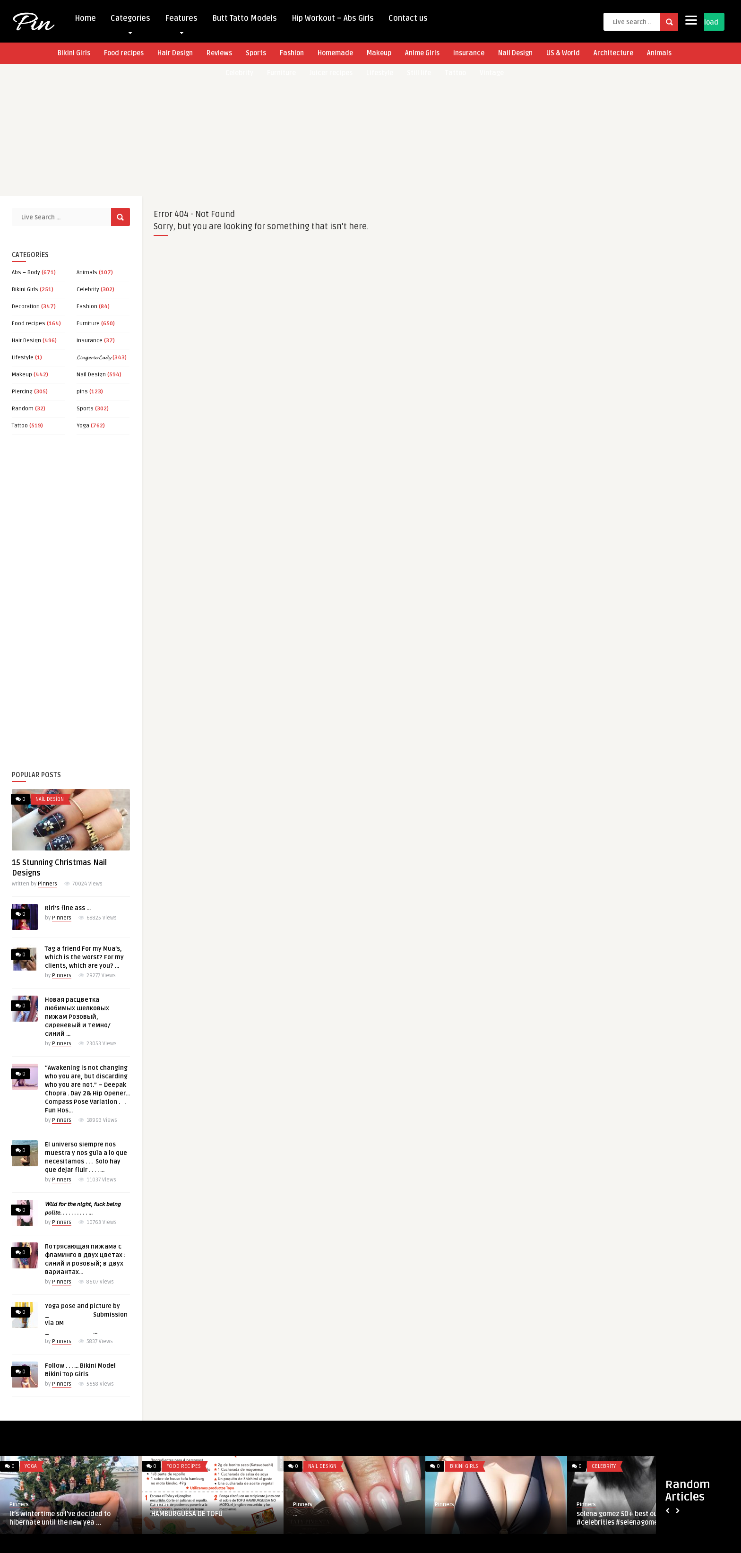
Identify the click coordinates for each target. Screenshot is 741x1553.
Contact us (408, 18)
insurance (468, 53)
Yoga (83, 425)
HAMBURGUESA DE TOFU (187, 1514)
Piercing (22, 391)
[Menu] (691, 20)
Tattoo (20, 425)
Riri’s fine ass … (68, 908)
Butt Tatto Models (244, 18)
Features (181, 20)
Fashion (292, 53)
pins (82, 391)
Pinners (47, 884)
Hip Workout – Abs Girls (333, 18)
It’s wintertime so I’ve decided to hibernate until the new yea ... (60, 1518)
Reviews (219, 53)
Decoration (26, 306)
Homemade (335, 53)
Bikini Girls (74, 53)
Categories (130, 20)
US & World (563, 53)
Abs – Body (26, 272)
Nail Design (515, 53)
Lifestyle (23, 357)
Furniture (88, 323)
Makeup (379, 53)
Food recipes (124, 53)
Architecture (613, 53)
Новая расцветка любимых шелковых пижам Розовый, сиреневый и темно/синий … (78, 1017)
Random (23, 408)
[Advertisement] (283, 130)
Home (85, 18)
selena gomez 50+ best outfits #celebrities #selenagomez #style (629, 1518)
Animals (659, 53)
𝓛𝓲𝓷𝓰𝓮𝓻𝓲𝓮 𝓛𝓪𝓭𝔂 (94, 357)
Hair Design (175, 53)
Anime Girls (422, 53)
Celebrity (88, 289)
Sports (256, 53)
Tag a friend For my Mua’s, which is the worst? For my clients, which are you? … (84, 957)
